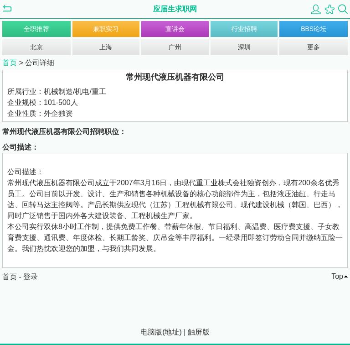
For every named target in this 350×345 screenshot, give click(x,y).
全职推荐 (36, 28)
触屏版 (199, 332)
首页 (9, 63)
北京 (36, 47)
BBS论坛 (313, 28)
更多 (313, 47)
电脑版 (151, 332)
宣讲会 (175, 28)
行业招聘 (244, 28)
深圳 (244, 47)
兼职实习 (105, 28)
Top (337, 276)
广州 (175, 47)
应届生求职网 (175, 9)
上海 (105, 47)
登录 (30, 277)
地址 (172, 332)
